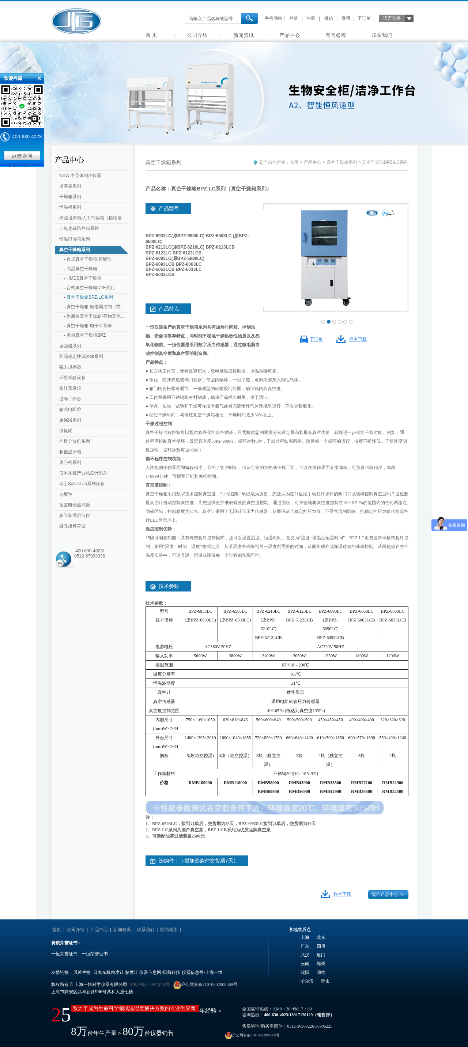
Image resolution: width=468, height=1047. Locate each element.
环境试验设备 (72, 377)
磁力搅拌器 (70, 367)
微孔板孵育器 (72, 526)
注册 (310, 18)
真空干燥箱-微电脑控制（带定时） (98, 306)
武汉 (305, 954)
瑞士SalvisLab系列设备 (82, 483)
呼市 (325, 981)
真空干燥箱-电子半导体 (89, 325)
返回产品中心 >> (388, 894)
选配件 (65, 494)
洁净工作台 (70, 398)
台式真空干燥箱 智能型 (89, 259)
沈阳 (305, 972)
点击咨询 (22, 156)
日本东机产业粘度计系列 (83, 473)
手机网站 (273, 18)
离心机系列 (70, 462)
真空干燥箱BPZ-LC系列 (90, 297)
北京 (321, 937)
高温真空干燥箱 (82, 268)
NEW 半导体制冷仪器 (80, 175)
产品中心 (289, 35)
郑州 (321, 963)
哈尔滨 (307, 981)
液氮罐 (65, 430)
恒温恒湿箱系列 (74, 239)
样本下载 (358, 339)
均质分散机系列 (74, 441)
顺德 (321, 972)
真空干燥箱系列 (74, 249)
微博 (345, 18)
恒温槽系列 (70, 207)
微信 (328, 18)
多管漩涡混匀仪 (74, 515)
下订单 (364, 18)
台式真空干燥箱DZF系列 (90, 287)
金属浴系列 (70, 420)
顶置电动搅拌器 (74, 504)
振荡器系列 (70, 345)
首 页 (151, 35)
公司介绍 (197, 35)
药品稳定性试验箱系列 (81, 356)
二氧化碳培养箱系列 (79, 228)
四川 (321, 946)
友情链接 (192, 929)
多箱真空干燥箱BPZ (86, 335)
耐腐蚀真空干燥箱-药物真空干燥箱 (98, 316)
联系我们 (381, 35)
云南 (305, 963)
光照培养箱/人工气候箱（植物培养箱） (94, 217)
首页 (294, 162)
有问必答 (335, 35)
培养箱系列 (70, 186)
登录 (293, 18)
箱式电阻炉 (70, 409)
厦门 (321, 954)
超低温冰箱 (70, 451)
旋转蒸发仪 (70, 388)
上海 (305, 937)
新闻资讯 (243, 35)
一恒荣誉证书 (64, 953)
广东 (305, 946)
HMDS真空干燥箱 (84, 278)
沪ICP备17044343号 (149, 984)
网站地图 (169, 929)
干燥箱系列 (70, 196)
